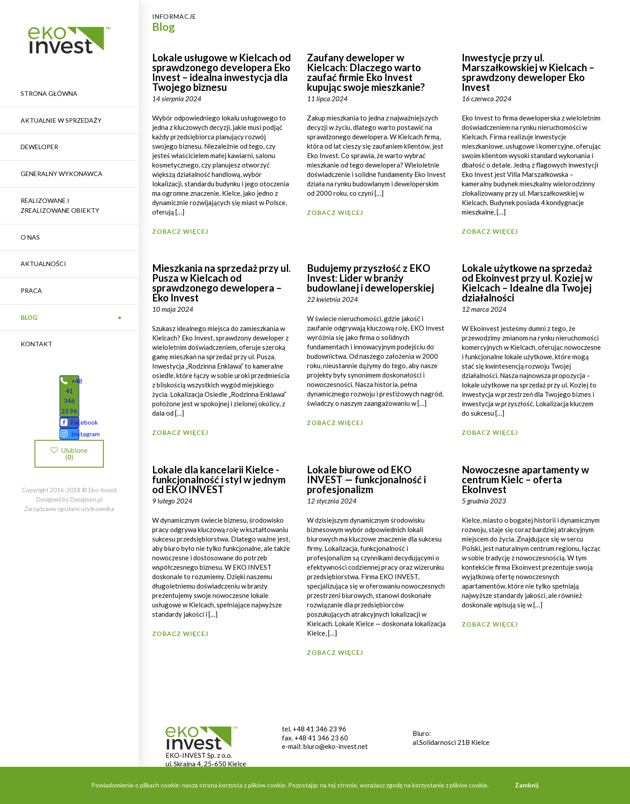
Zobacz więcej (180, 231)
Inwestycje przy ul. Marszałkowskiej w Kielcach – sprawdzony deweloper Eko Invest (528, 72)
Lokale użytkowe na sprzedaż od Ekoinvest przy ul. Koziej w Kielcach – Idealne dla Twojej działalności (527, 283)
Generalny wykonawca (61, 173)
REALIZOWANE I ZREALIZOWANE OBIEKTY (60, 206)
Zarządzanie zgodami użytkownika (69, 521)
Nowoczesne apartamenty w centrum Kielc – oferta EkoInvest (525, 479)
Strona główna (49, 93)
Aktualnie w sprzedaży (61, 120)
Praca (31, 290)
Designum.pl (86, 511)
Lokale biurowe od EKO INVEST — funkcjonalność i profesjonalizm (366, 479)
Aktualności (43, 263)
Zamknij (527, 785)
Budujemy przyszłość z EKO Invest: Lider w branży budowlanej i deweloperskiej (370, 278)
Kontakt (36, 344)
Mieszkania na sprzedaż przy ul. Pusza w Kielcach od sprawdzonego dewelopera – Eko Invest (221, 283)
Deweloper (39, 146)
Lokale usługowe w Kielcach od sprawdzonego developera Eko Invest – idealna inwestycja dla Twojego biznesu (221, 72)
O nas (30, 237)
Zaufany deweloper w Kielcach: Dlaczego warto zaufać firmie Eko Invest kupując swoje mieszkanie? (366, 72)
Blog (29, 317)
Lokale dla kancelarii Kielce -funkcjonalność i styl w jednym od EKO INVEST (218, 479)
